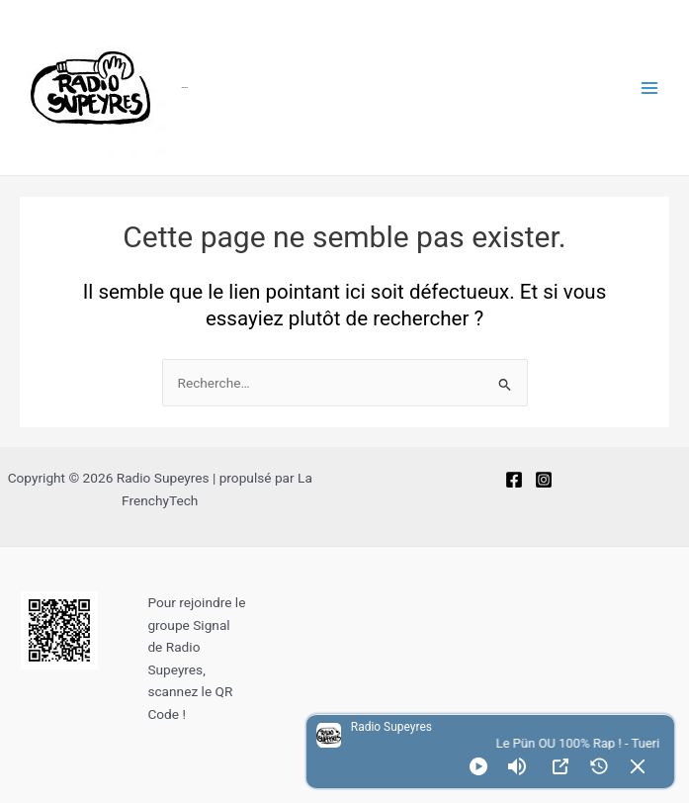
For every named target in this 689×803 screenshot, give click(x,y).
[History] (599, 766)
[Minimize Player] (637, 766)
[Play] (478, 766)
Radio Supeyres (185, 87)
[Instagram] (544, 480)
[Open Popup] (560, 766)
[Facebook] (514, 480)
